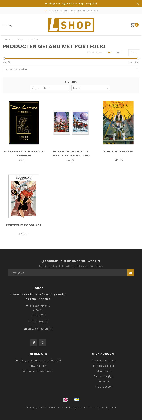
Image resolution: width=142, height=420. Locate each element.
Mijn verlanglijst (104, 376)
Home (8, 39)
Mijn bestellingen (104, 365)
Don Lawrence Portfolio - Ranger (24, 153)
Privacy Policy (38, 365)
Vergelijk (104, 381)
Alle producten (104, 386)
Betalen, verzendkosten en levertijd (38, 360)
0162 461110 (39, 321)
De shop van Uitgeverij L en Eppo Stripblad (71, 3)
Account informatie (104, 360)
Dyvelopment (108, 407)
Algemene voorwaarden (38, 371)
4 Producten (94, 52)
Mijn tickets (104, 371)
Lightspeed (79, 407)
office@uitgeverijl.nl (40, 328)
